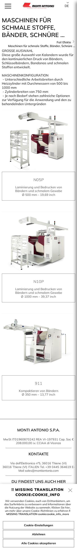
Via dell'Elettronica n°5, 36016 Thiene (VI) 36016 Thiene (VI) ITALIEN (34, 465)
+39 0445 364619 (58, 467)
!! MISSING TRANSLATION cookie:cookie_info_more (38, 512)
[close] (70, 490)
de (67, 6)
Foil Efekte (64, 42)
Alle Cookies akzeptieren (38, 543)
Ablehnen (38, 534)
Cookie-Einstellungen (38, 525)
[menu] (8, 6)
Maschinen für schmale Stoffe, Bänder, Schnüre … (41, 46)
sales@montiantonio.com (42, 470)
